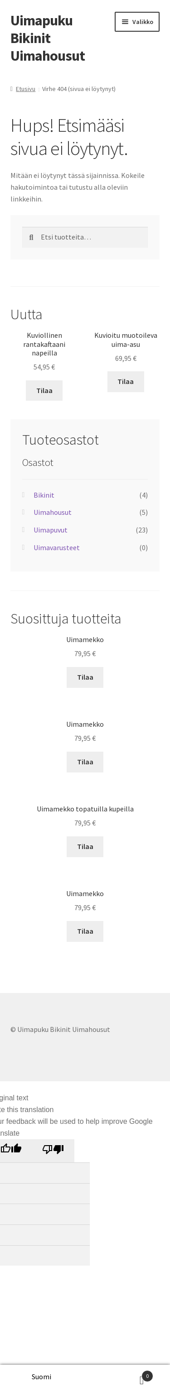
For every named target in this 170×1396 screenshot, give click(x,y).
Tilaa (44, 390)
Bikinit (44, 494)
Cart (133, 1374)
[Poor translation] (53, 1151)
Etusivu (25, 89)
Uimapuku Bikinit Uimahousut (47, 38)
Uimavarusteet (57, 547)
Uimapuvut (51, 529)
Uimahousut (53, 512)
